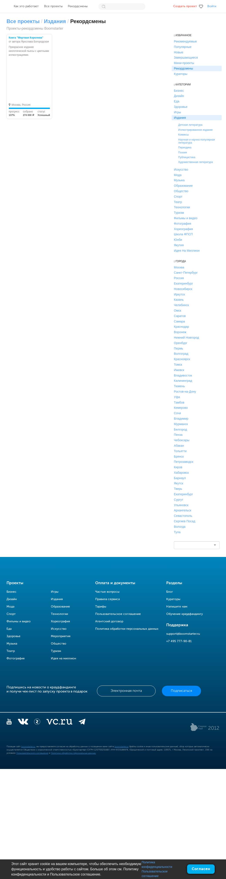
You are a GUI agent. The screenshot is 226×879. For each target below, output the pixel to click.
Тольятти (180, 451)
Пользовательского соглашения (32, 753)
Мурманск (181, 424)
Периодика (184, 147)
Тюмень (179, 386)
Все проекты (53, 6)
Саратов (180, 316)
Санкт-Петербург (186, 272)
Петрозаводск (183, 461)
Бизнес (179, 90)
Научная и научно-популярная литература (196, 141)
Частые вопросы (107, 591)
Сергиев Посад (184, 521)
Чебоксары (181, 440)
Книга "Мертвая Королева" (26, 37)
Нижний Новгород (186, 337)
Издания (55, 21)
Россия (179, 278)
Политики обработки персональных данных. (73, 753)
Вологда (179, 526)
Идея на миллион (63, 658)
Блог (169, 591)
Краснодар (181, 326)
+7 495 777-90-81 (179, 641)
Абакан (179, 445)
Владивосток (183, 375)
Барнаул (180, 478)
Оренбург (180, 343)
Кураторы (180, 74)
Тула (177, 532)
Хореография (183, 229)
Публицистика (186, 157)
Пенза (178, 434)
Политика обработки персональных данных (126, 628)
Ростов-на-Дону (185, 391)
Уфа (177, 397)
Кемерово (181, 407)
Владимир (181, 418)
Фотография (182, 223)
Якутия (179, 245)
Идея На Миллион (186, 250)
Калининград (183, 380)
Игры (177, 112)
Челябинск (181, 305)
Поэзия (182, 152)
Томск (178, 364)
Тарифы (100, 606)
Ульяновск (181, 505)
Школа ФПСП (183, 234)
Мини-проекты (184, 63)
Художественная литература (195, 162)
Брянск (179, 456)
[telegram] (82, 722)
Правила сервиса (107, 599)
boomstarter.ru (28, 746)
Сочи (177, 413)
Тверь (178, 488)
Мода (177, 175)
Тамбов (179, 402)
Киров (178, 467)
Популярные (182, 47)
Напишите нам (176, 606)
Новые (178, 52)
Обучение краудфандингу (184, 614)
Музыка (179, 180)
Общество (181, 191)
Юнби (178, 239)
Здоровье (181, 107)
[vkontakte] (23, 722)
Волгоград (181, 353)
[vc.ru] (59, 722)
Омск (177, 310)
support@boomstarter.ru (183, 633)
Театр (178, 202)
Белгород (180, 429)
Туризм (179, 212)
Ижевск (179, 370)
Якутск (178, 483)
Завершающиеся (186, 57)
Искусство (181, 169)
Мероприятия (60, 636)
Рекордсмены (78, 6)
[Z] (37, 722)
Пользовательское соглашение (118, 614)
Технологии (182, 207)
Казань (179, 299)
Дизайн (179, 96)
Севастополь (183, 516)
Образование (183, 185)
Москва (179, 267)
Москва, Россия (21, 104)
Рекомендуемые (185, 41)
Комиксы (183, 134)
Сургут (178, 499)
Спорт (178, 196)
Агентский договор (109, 621)
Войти (211, 6)
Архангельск (182, 510)
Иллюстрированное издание (195, 129)
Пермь (178, 348)
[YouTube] (9, 722)
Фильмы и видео (185, 218)
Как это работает (26, 6)
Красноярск (182, 359)
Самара (179, 321)
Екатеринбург (183, 283)
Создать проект (185, 6)
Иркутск (179, 294)
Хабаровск (181, 472)
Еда (176, 101)
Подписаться (181, 691)
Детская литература (190, 124)
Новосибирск (183, 289)
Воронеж (180, 332)
